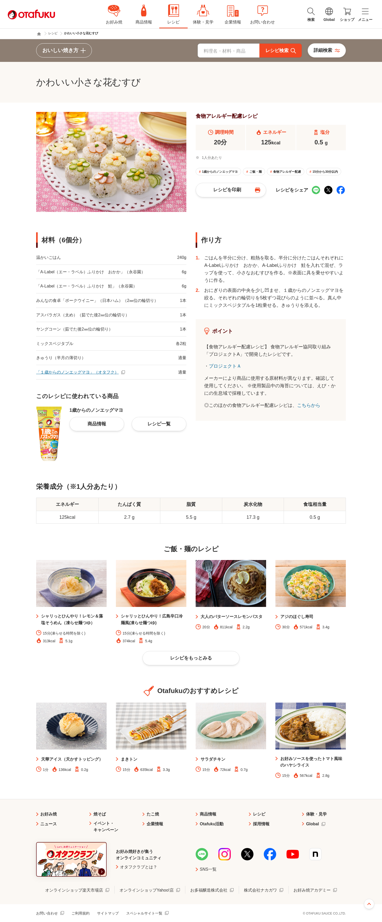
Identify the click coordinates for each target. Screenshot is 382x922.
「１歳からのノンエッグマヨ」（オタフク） (77, 372)
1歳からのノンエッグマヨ (220, 172)
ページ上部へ (369, 904)
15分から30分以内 (325, 172)
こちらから (308, 405)
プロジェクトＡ (225, 366)
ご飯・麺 (255, 172)
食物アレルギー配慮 (287, 172)
